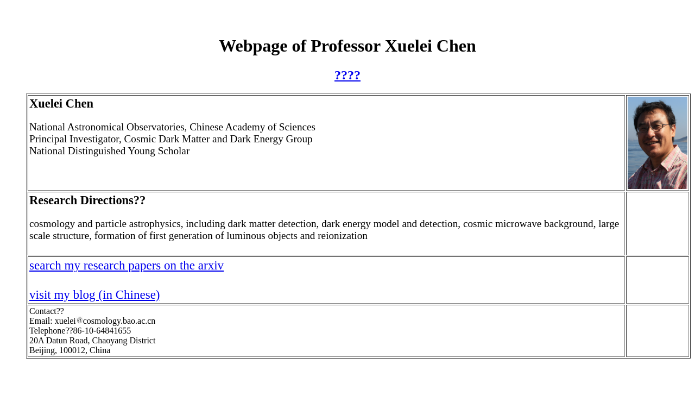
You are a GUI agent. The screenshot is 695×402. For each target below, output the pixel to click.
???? (347, 75)
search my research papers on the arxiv (126, 265)
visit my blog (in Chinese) (94, 294)
